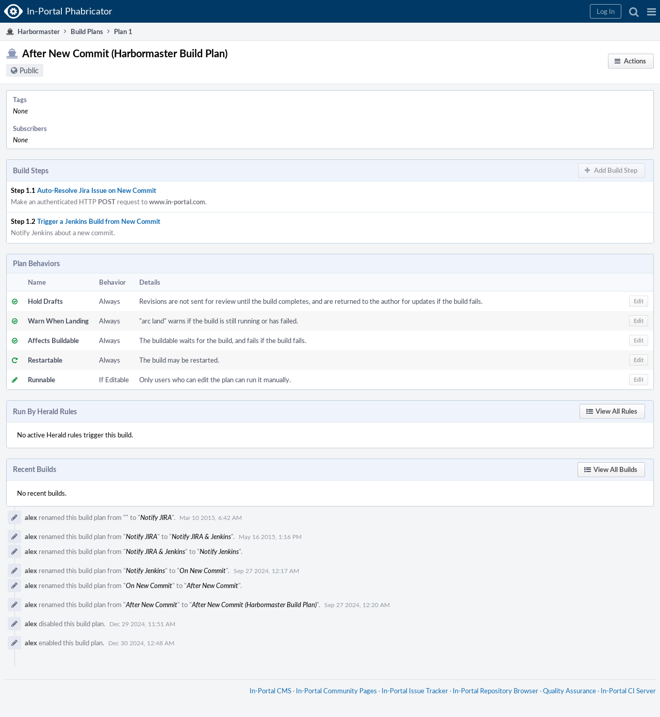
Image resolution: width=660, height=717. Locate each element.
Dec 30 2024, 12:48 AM (141, 643)
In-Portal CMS (270, 690)
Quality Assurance (569, 690)
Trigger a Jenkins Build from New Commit (98, 221)
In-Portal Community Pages (336, 690)
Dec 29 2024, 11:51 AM (142, 624)
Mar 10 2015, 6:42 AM (210, 517)
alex (31, 517)
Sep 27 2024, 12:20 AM (357, 604)
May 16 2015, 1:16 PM (270, 536)
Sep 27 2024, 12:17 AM (266, 570)
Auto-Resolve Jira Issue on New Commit (96, 190)
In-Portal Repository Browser (495, 690)
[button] (651, 11)
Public (29, 70)
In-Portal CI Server (628, 690)
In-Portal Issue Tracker (415, 690)
